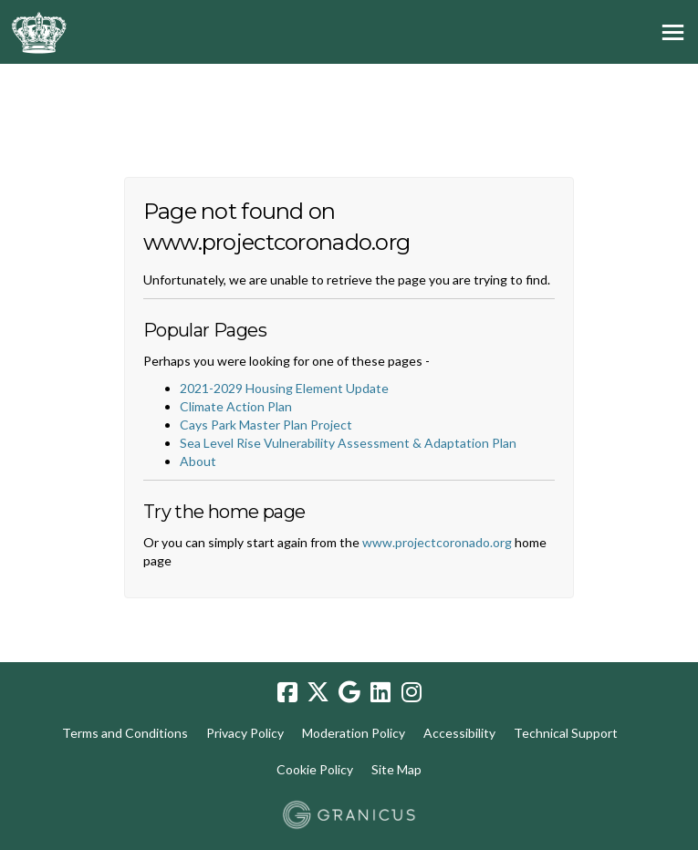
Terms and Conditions (125, 733)
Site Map (396, 769)
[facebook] (287, 692)
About (198, 461)
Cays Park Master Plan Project (266, 424)
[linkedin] (380, 692)
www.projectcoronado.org (437, 542)
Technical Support (566, 733)
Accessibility (459, 733)
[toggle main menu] (673, 32)
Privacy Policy (245, 733)
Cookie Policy (314, 769)
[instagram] (411, 692)
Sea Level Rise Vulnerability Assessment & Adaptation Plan (348, 443)
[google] (349, 692)
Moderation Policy (353, 733)
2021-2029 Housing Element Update (284, 388)
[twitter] (318, 692)
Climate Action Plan (236, 406)
